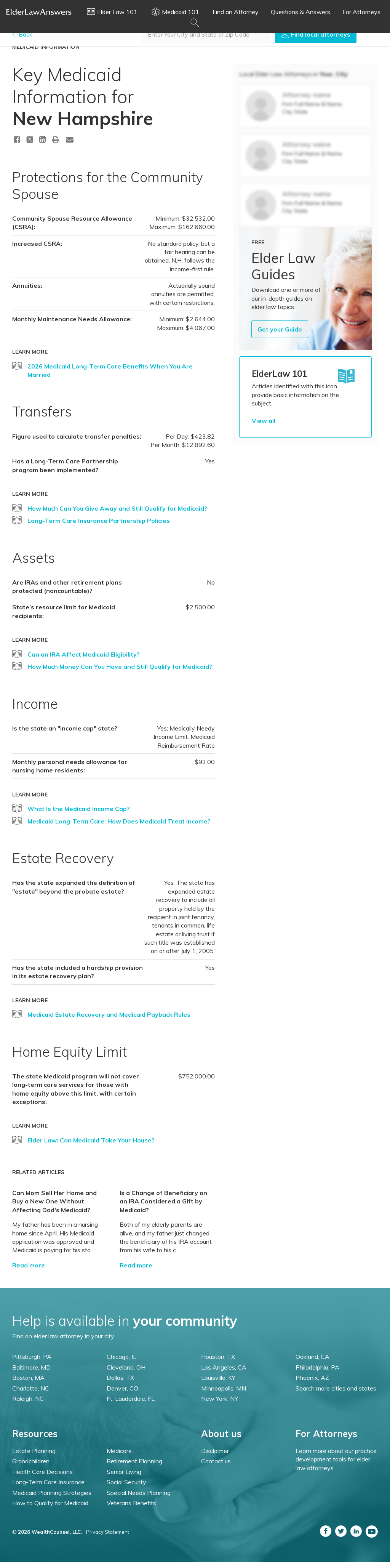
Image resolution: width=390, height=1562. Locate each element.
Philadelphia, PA (317, 1367)
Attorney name (306, 94)
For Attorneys (361, 12)
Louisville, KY (218, 1377)
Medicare (119, 1451)
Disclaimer (215, 1451)
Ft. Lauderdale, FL (131, 1398)
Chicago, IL (121, 1356)
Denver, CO (122, 1388)
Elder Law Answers (39, 12)
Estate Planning (34, 1451)
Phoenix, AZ (312, 1377)
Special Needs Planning (139, 1492)
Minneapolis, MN (223, 1388)
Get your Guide (279, 329)
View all (263, 421)
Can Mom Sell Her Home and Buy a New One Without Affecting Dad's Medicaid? (54, 1201)
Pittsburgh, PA (31, 1356)
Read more (28, 1265)
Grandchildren (31, 1461)
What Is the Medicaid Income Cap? (78, 808)
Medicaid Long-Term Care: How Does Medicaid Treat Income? (119, 821)
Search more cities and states (336, 1388)
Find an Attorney (236, 12)
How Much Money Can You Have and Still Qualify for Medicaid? (119, 666)
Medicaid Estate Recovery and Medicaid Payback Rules (108, 1014)
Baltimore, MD (31, 1367)
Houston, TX (218, 1356)
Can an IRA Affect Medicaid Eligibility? (83, 654)
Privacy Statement (107, 1532)
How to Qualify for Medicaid (50, 1503)
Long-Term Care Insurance (48, 1482)
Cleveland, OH (126, 1367)
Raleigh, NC (28, 1398)
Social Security (126, 1482)
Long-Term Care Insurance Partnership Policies (98, 520)
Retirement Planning (134, 1461)
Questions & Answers (300, 12)
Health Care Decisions (42, 1471)
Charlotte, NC (30, 1388)
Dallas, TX (120, 1377)
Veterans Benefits (131, 1503)
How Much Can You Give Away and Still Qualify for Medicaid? (117, 508)
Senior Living (124, 1471)
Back (22, 34)
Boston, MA (28, 1377)
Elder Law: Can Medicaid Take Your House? (91, 1140)
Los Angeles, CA (223, 1367)
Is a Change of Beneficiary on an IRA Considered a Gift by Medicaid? (163, 1201)
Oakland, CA (312, 1356)
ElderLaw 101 (279, 373)
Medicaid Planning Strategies (51, 1492)
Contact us (216, 1461)
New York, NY (219, 1398)
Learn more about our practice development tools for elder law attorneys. (336, 1459)
